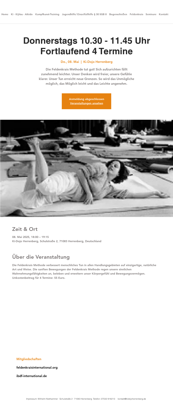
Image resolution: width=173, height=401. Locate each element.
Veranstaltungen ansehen (86, 103)
